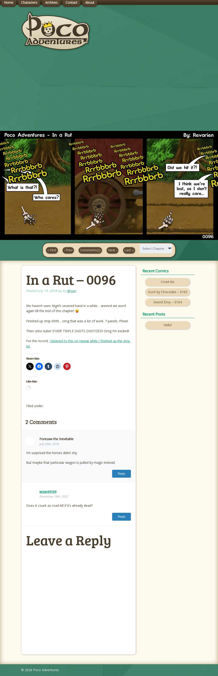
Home (8, 2)
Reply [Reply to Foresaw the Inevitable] (121, 473)
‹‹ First (52, 250)
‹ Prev (68, 250)
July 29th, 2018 (49, 444)
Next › (112, 250)
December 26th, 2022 (53, 496)
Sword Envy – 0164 (167, 302)
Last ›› (129, 250)
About (89, 2)
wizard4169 (48, 491)
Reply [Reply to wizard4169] (121, 516)
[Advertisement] (109, 95)
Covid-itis (167, 282)
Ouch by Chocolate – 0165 (167, 292)
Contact (71, 2)
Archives (51, 2)
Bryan (71, 291)
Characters (29, 2)
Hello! (168, 325)
